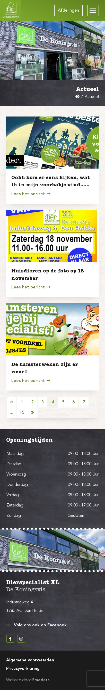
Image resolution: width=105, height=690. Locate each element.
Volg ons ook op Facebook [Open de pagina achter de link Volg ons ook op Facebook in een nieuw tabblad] (36, 625)
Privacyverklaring (23, 669)
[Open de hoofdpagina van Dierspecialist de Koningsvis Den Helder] (10, 10)
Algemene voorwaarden (30, 660)
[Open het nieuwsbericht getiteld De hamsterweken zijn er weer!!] (52, 329)
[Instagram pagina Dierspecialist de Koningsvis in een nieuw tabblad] (21, 639)
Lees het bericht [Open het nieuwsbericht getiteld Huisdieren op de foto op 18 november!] (30, 287)
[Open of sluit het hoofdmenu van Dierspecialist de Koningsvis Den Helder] (93, 10)
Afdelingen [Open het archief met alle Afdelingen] (68, 11)
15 (22, 413)
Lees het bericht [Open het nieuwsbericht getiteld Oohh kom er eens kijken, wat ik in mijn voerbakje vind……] (30, 194)
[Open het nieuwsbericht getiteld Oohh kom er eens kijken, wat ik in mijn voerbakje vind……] (52, 143)
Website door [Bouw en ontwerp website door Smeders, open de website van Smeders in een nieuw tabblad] (28, 680)
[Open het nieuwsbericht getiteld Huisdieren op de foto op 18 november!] (52, 236)
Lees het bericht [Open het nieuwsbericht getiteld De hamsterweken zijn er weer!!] (30, 380)
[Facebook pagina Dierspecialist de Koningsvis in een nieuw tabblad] (10, 639)
